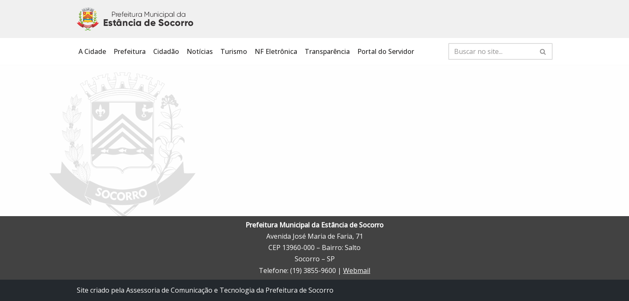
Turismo (233, 51)
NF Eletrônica (276, 51)
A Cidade (92, 51)
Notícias (200, 51)
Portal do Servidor (385, 51)
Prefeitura (130, 51)
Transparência (327, 51)
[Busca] (491, 51)
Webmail (356, 270)
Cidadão (166, 51)
